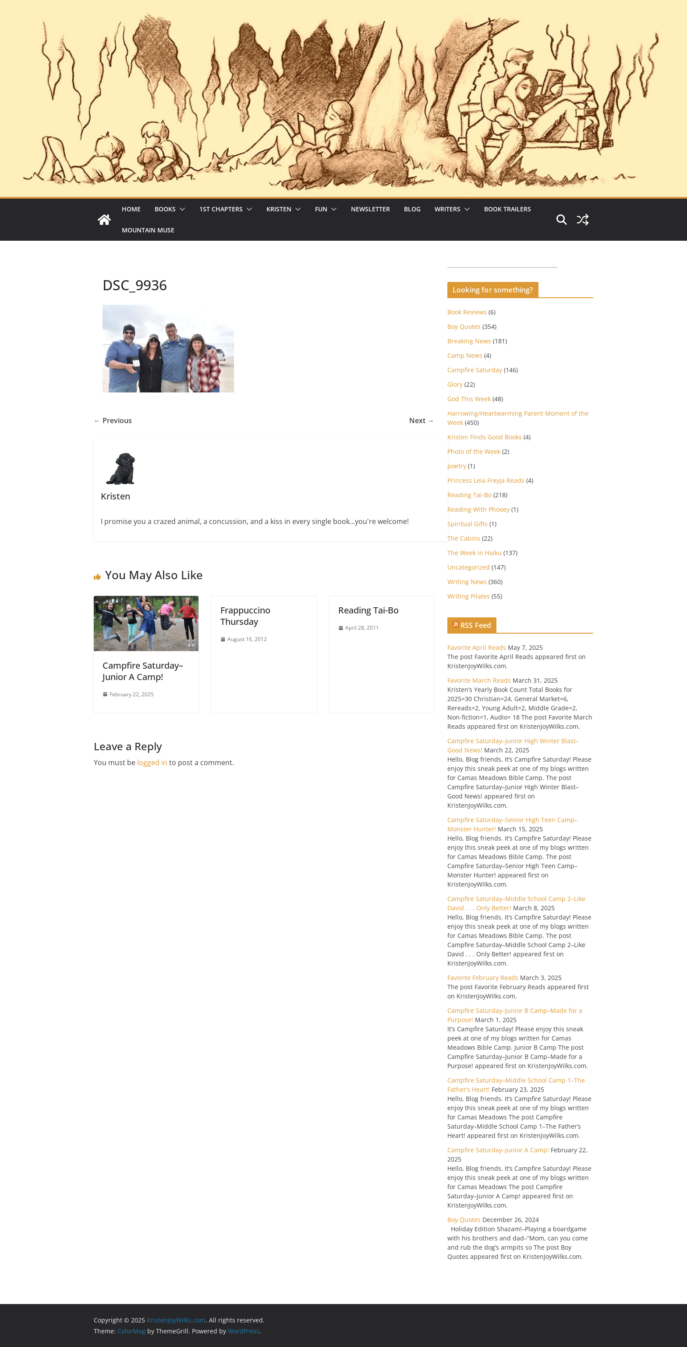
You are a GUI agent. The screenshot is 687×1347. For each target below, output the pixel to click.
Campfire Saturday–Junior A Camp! (143, 671)
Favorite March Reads (479, 680)
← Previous (113, 420)
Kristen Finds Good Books (484, 437)
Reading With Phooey (478, 509)
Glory (455, 384)
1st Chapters (221, 209)
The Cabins (463, 538)
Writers (447, 209)
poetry (456, 466)
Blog (412, 209)
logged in (152, 762)
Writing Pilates (468, 596)
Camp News (464, 355)
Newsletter (370, 209)
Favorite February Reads (482, 977)
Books (165, 209)
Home (131, 209)
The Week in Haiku (474, 553)
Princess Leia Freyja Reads (485, 480)
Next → (421, 420)
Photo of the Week (473, 451)
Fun (321, 209)
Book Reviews (467, 312)
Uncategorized (468, 567)
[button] (180, 209)
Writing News (467, 581)
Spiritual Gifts (467, 524)
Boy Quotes (464, 326)
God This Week (469, 399)
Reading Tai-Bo (368, 610)
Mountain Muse (148, 230)
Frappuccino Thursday (245, 615)
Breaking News (469, 341)
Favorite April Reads (476, 647)
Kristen (278, 209)
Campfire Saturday (474, 370)
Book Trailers (507, 209)
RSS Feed (475, 625)
